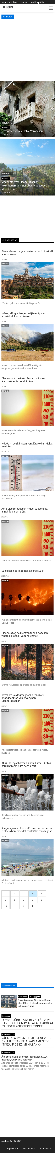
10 (5, 906)
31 (23, 906)
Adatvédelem (46, 1148)
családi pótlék (37, 2)
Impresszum (12, 1148)
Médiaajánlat (29, 1148)
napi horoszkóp (9, 2)
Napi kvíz (24, 2)
